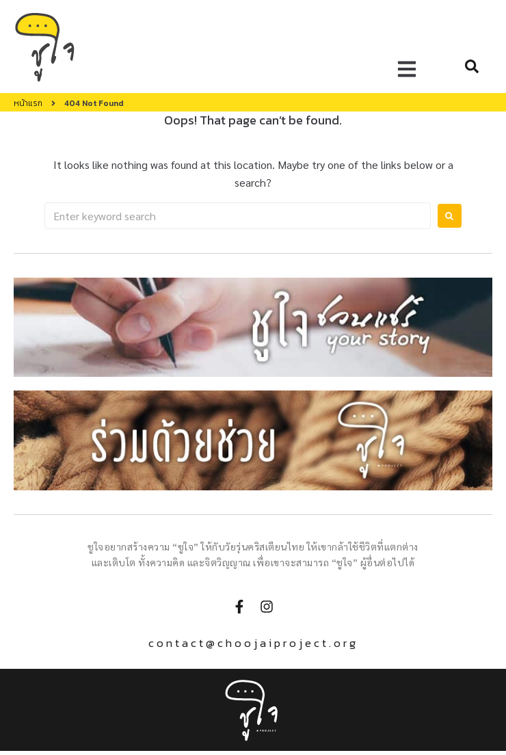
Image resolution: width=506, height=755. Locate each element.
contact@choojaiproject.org (253, 643)
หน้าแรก (28, 103)
